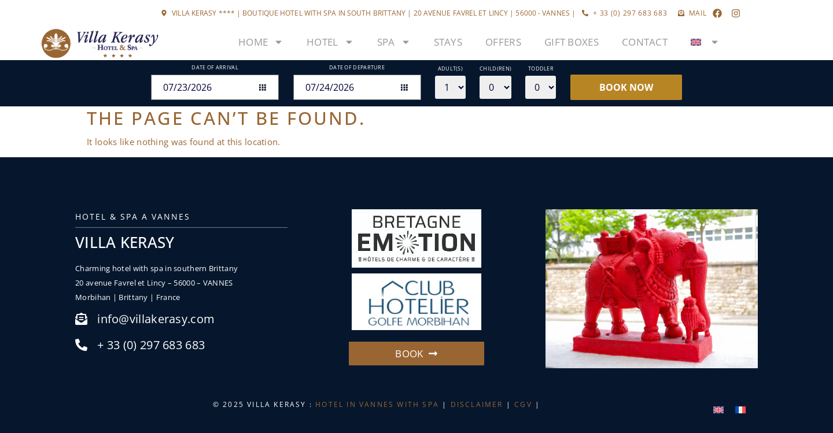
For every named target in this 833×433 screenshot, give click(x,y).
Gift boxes (571, 42)
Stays (448, 42)
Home (260, 42)
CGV (523, 404)
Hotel (330, 42)
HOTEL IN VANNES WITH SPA (377, 404)
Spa (394, 42)
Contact (645, 42)
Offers (503, 42)
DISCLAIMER (477, 404)
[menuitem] (705, 42)
